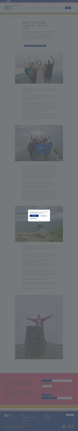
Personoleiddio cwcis (33, 218)
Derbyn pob (34, 215)
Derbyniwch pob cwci (33, 212)
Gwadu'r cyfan (43, 215)
